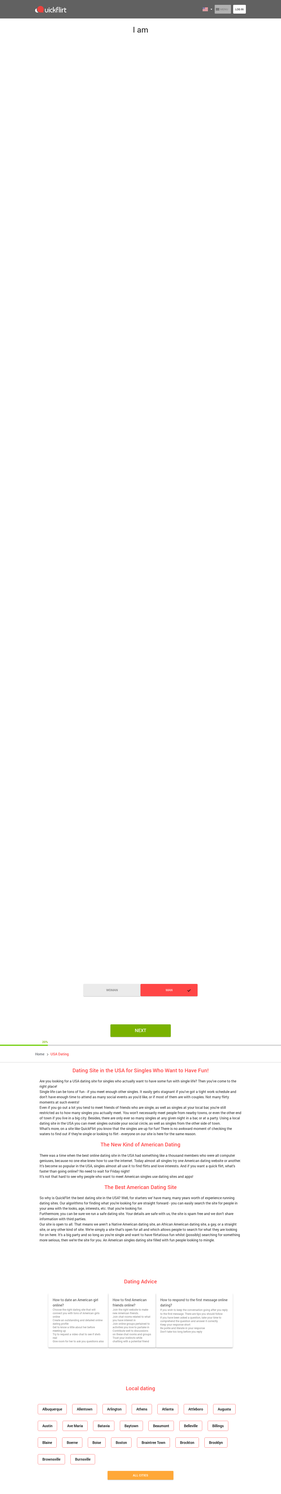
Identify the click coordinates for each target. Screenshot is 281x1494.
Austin (47, 1425)
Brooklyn (209, 1442)
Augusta (217, 1409)
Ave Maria (73, 1425)
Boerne (70, 1442)
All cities (140, 1475)
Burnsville (81, 1459)
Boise (94, 1442)
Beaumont (156, 1425)
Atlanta (163, 1409)
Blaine (47, 1442)
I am (140, 29)
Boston (117, 1442)
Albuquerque (52, 1409)
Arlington (111, 1409)
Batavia (101, 1425)
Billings (211, 1425)
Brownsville (51, 1459)
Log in (239, 9)
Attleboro (189, 1409)
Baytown (128, 1425)
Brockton (181, 1442)
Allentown (83, 1409)
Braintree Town (148, 1442)
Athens (138, 1409)
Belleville (185, 1425)
